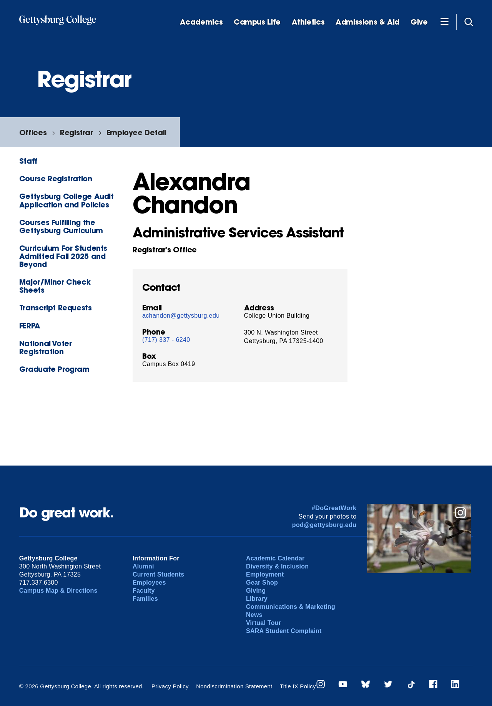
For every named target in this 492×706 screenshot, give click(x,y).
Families (145, 598)
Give (419, 22)
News (254, 615)
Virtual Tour (263, 623)
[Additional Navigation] (444, 21)
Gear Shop (262, 582)
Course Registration (55, 178)
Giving (256, 590)
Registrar (76, 132)
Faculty (144, 590)
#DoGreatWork (334, 508)
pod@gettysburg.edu (324, 525)
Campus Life (257, 22)
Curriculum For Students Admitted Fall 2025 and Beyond (63, 256)
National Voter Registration (45, 347)
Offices (33, 132)
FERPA (29, 326)
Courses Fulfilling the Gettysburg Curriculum (61, 226)
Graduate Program (54, 369)
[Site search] (468, 21)
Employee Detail (136, 132)
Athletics (308, 22)
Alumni (143, 566)
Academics (201, 22)
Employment (265, 574)
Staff (28, 161)
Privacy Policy (170, 686)
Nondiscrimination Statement (234, 686)
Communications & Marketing (290, 606)
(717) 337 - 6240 (166, 339)
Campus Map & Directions (58, 590)
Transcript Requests (55, 307)
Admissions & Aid (367, 22)
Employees (149, 582)
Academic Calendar (275, 558)
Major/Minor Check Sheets (54, 286)
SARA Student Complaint (284, 631)
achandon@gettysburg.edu (181, 315)
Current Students (158, 574)
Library (257, 598)
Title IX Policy (298, 686)
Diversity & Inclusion (277, 566)
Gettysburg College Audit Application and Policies (66, 200)
